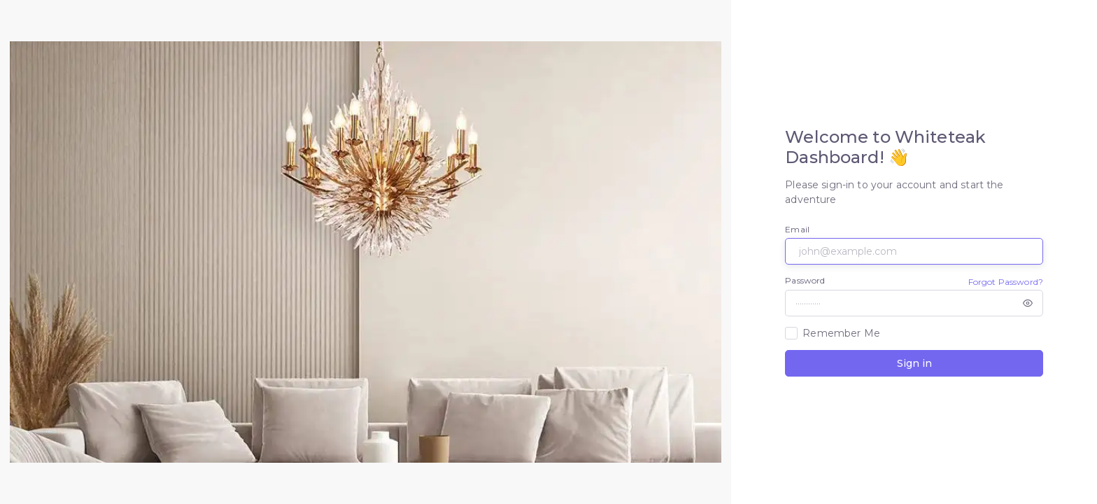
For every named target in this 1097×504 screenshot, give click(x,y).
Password (805, 280)
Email (797, 229)
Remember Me (841, 333)
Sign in (914, 363)
